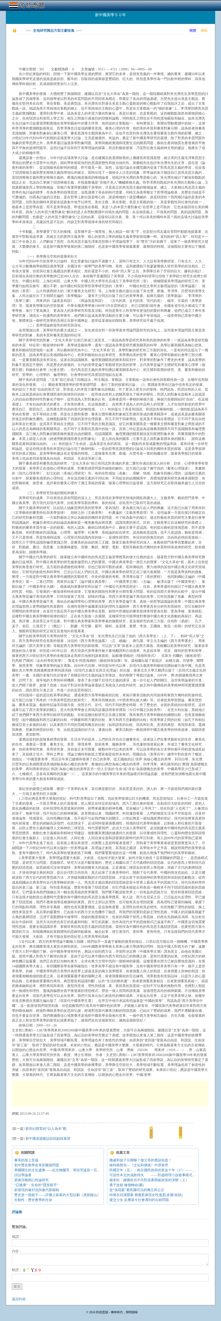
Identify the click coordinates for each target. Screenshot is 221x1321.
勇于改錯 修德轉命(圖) (126, 1185)
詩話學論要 (23, 1175)
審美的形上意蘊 (26, 1160)
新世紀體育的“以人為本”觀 (45, 1128)
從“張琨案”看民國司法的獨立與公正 (136, 1190)
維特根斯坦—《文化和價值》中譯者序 (138, 1165)
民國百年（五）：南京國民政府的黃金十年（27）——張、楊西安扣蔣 (162, 1170)
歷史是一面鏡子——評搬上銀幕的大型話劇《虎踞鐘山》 (57, 1195)
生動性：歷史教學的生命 (33, 1200)
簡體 (192, 30)
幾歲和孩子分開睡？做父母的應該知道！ (140, 1160)
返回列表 (19, 1299)
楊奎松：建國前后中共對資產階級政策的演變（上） (149, 1180)
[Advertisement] (90, 47)
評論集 (17, 1212)
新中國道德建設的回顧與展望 (47, 1138)
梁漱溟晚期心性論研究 (31, 1180)
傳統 (203, 30)
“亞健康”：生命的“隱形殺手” (36, 1185)
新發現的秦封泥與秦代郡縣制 (36, 1190)
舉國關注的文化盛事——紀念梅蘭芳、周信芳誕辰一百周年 (59, 1170)
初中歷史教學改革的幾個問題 (36, 1165)
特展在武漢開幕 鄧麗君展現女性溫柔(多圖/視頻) (146, 1195)
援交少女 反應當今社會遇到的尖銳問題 (139, 1200)
